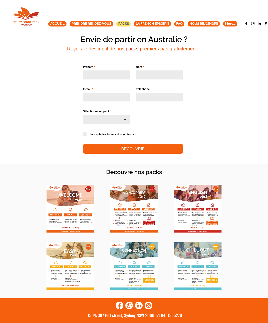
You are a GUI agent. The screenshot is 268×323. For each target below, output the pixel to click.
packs (132, 48)
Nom (139, 67)
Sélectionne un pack (96, 111)
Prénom (88, 67)
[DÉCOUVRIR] (133, 149)
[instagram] (253, 23)
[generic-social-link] (259, 23)
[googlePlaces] (265, 23)
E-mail (87, 89)
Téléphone (143, 89)
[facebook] (246, 23)
